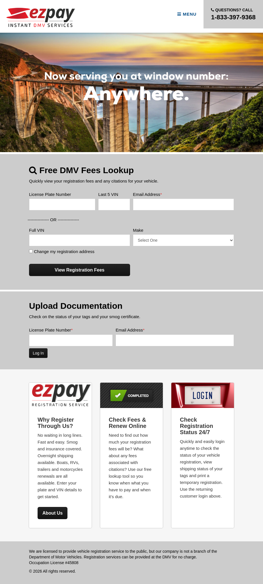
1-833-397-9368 (233, 14)
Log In (38, 353)
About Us (52, 513)
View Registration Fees (79, 270)
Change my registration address (61, 251)
